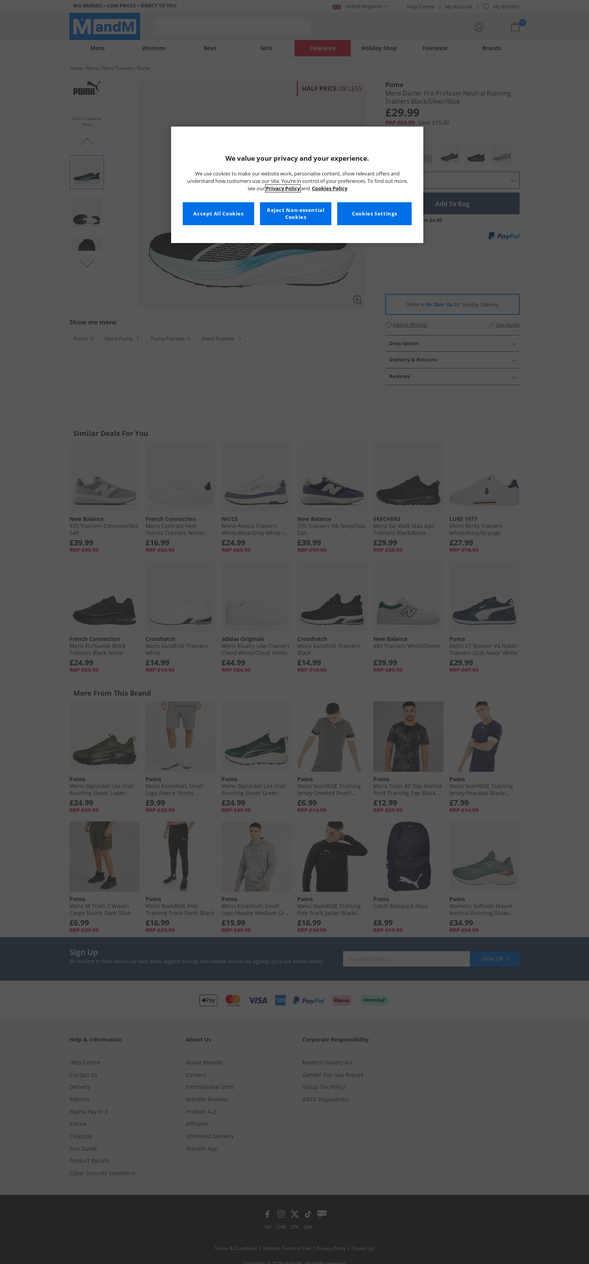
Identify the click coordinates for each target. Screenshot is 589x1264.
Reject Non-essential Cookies (296, 214)
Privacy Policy (283, 188)
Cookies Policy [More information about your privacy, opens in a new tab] (329, 188)
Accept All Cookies (218, 213)
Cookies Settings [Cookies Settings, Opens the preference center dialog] (374, 213)
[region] (297, 185)
